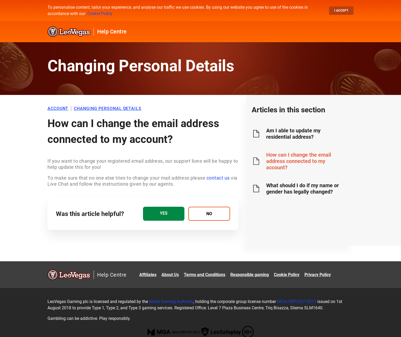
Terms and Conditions (204, 274)
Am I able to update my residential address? (293, 133)
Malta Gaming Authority (171, 301)
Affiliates (147, 274)
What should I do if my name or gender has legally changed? (302, 188)
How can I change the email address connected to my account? (298, 161)
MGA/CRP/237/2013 (296, 301)
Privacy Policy (317, 274)
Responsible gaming (249, 274)
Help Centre (112, 31)
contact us (218, 178)
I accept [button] (341, 10)
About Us (170, 274)
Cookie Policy (99, 13)
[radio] (163, 214)
